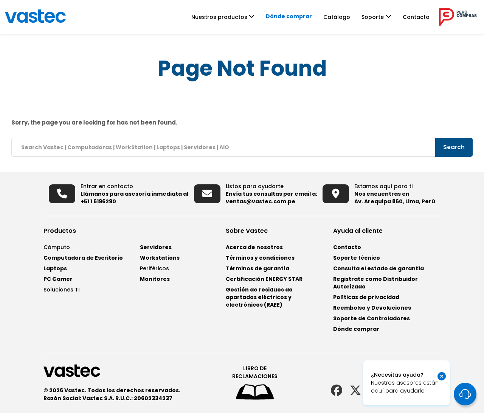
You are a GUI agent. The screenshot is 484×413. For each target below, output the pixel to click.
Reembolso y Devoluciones (372, 308)
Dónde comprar (299, 16)
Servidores (156, 247)
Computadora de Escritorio (83, 258)
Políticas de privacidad (366, 297)
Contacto (426, 17)
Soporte (382, 17)
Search (454, 147)
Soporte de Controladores (371, 318)
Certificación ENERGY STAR (264, 279)
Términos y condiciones (260, 258)
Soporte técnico (356, 258)
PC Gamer (58, 279)
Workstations (160, 258)
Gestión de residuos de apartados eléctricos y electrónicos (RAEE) (259, 297)
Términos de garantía (257, 268)
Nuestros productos (229, 17)
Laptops (55, 268)
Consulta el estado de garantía (378, 268)
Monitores (155, 279)
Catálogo (346, 17)
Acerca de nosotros (254, 247)
